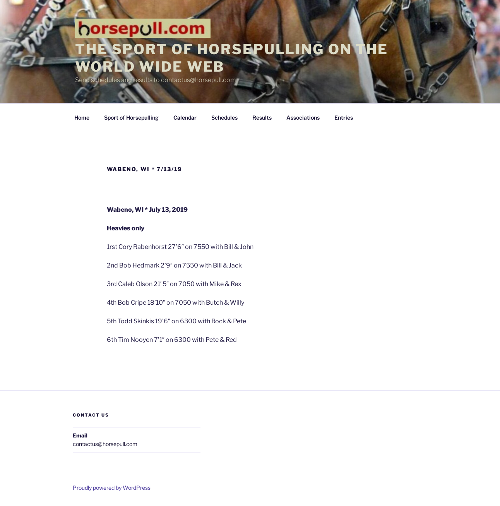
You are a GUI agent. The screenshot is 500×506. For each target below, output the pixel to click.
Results (262, 117)
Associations (303, 117)
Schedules (224, 117)
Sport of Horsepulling (131, 117)
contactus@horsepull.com (105, 444)
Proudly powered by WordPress (112, 487)
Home (81, 117)
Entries (343, 117)
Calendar (185, 117)
